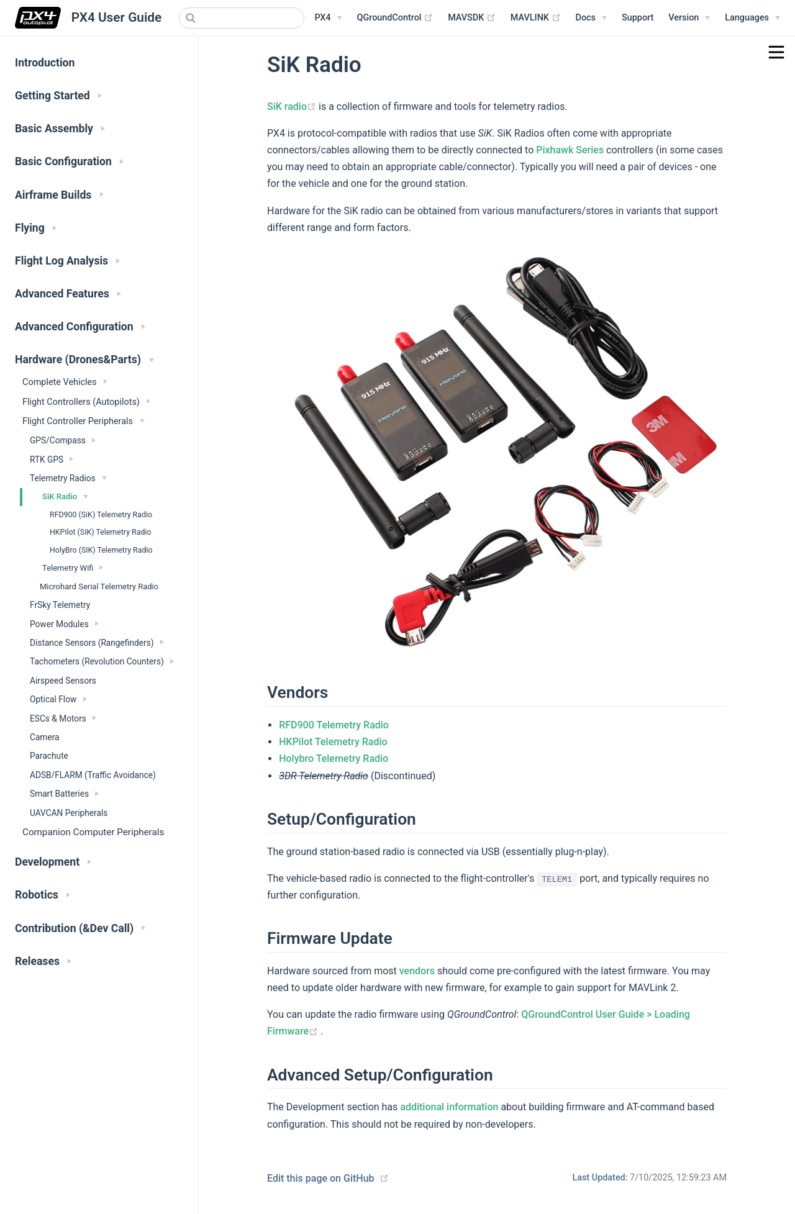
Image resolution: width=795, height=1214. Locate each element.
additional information (449, 1107)
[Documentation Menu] (591, 18)
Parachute (49, 756)
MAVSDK (472, 18)
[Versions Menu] (689, 18)
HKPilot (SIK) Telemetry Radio (100, 532)
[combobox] (241, 18)
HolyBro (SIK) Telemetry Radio (101, 550)
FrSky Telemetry (60, 605)
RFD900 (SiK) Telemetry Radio (101, 514)
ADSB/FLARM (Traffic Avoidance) (93, 775)
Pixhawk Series (570, 150)
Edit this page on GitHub (321, 1178)
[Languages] (752, 18)
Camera (45, 737)
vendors (417, 971)
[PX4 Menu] (328, 18)
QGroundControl (395, 18)
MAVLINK (536, 18)
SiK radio (293, 106)
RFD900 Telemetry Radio (334, 725)
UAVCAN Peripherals (68, 813)
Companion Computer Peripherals (93, 832)
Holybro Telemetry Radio (333, 758)
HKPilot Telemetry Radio (333, 742)
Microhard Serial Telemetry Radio (99, 586)
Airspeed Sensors (63, 681)
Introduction (45, 63)
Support (637, 17)
